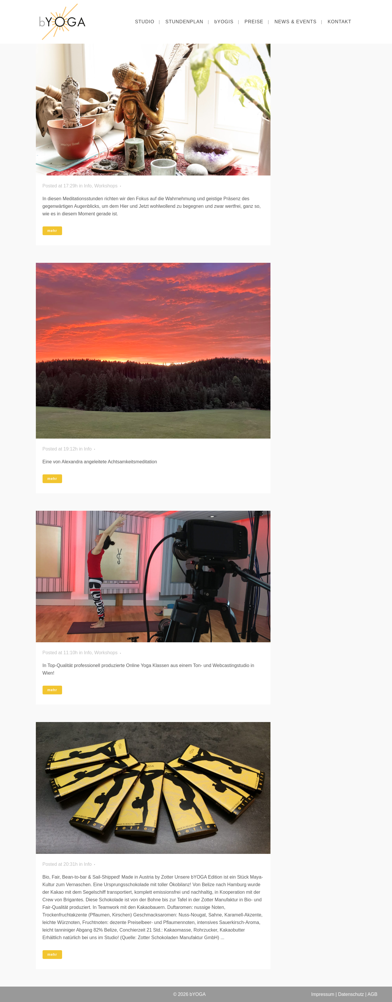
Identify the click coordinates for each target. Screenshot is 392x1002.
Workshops (105, 185)
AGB (372, 994)
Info (88, 185)
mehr (52, 231)
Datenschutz (350, 994)
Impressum (322, 994)
